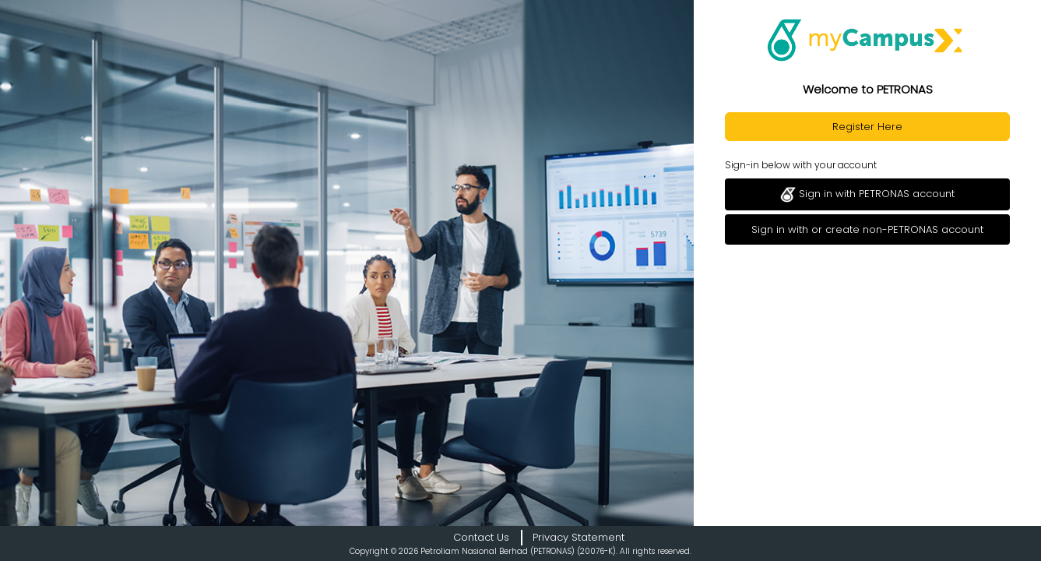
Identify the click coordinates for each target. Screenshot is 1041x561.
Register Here (867, 126)
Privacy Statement (578, 537)
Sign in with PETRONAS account (867, 194)
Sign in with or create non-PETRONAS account (867, 229)
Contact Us (481, 537)
